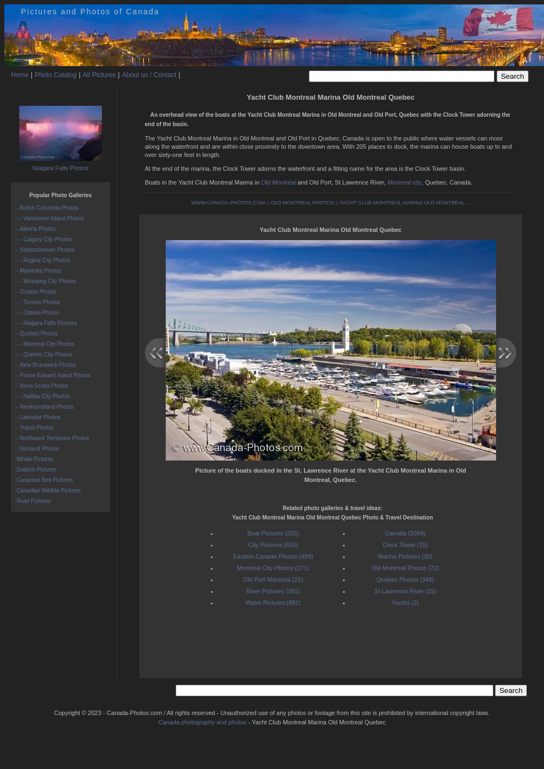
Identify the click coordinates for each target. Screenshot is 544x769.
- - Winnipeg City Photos (46, 281)
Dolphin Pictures (37, 470)
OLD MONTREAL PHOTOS (302, 202)
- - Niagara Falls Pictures (47, 323)
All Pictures (99, 75)
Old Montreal (278, 182)
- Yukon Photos (35, 428)
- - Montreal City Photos (45, 344)
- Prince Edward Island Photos (54, 375)
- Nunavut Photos (38, 449)
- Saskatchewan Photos (45, 250)
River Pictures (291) (273, 591)
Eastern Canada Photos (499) (273, 556)
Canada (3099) (405, 533)
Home (20, 75)
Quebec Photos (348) (405, 579)
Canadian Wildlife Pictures (49, 491)
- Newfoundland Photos (45, 407)
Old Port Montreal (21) (273, 579)
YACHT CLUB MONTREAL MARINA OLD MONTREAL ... (405, 202)
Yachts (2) (404, 602)
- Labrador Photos (39, 417)
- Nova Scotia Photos (42, 386)
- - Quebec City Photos (44, 354)
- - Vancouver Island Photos (50, 218)
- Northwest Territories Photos (53, 438)
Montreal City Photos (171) (273, 568)
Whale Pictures (35, 459)
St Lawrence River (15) (405, 591)
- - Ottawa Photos (38, 313)
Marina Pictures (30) (405, 556)
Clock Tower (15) (405, 544)
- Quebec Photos (37, 334)
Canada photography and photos (203, 722)
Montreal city (404, 182)
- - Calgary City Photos (44, 239)
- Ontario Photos (37, 292)
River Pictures (34, 501)
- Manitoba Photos (39, 271)
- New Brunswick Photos (46, 365)
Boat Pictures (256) (273, 533)
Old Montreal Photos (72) (405, 568)
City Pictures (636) (273, 544)
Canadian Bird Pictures (45, 480)
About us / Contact (149, 75)
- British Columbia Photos (48, 208)
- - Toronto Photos (38, 302)
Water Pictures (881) (273, 602)
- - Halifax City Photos (43, 396)
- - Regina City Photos (43, 260)
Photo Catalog (56, 75)
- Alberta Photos (36, 229)
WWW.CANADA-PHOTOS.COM (228, 202)
